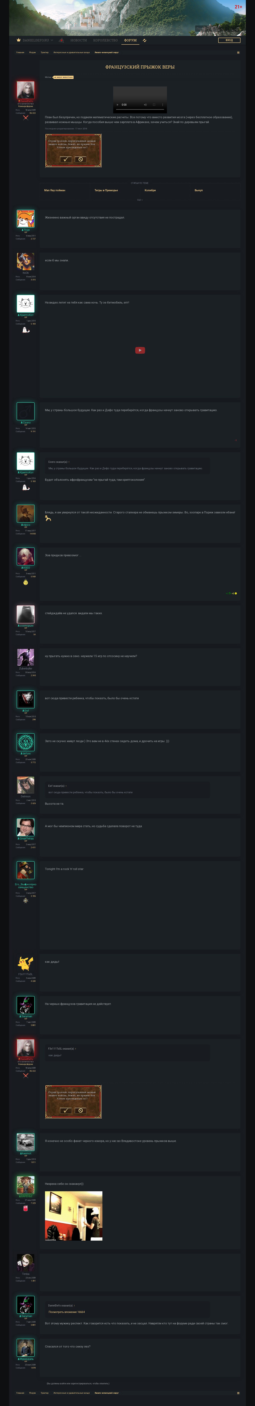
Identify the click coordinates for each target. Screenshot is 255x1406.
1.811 (33, 1162)
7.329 (33, 1203)
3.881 (33, 1025)
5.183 (33, 324)
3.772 (33, 762)
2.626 (33, 803)
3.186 (33, 896)
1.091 (33, 1281)
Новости (78, 40)
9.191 (33, 431)
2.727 (33, 239)
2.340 (33, 675)
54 (35, 635)
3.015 (33, 280)
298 (34, 720)
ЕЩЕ (140, 200)
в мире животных (63, 77)
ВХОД (229, 40)
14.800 (33, 534)
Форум (130, 40)
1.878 (33, 1368)
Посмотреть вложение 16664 (67, 1312)
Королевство (105, 40)
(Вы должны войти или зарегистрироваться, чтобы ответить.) (78, 1383)
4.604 (33, 981)
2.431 (33, 847)
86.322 (33, 113)
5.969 (33, 577)
